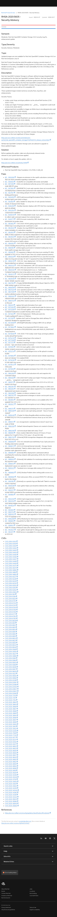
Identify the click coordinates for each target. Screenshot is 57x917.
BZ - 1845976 (9, 215)
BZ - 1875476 (9, 338)
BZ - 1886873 (9, 446)
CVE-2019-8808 (10, 621)
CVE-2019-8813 (10, 627)
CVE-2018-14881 (10, 572)
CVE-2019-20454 (11, 687)
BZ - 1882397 (9, 387)
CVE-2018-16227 (10, 577)
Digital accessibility (35, 909)
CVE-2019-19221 (10, 674)
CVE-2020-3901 (10, 726)
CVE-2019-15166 (10, 660)
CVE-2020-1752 (10, 700)
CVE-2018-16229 (10, 581)
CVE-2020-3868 (10, 711)
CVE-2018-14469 (11, 563)
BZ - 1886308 (9, 426)
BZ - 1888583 (9, 453)
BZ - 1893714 (9, 512)
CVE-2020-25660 (11, 806)
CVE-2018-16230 (10, 583)
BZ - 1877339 (9, 340)
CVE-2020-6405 (11, 731)
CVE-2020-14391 (10, 795)
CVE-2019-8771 (10, 614)
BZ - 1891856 (9, 495)
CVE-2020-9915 (10, 771)
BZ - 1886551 (9, 433)
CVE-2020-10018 (11, 775)
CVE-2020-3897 (10, 720)
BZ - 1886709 (9, 437)
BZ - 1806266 (9, 177)
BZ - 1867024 (9, 290)
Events (3, 891)
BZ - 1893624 (9, 506)
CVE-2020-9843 (10, 757)
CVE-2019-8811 (10, 623)
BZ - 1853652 (9, 224)
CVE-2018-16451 (10, 588)
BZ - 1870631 (9, 314)
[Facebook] (50, 839)
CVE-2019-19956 (10, 678)
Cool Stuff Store (34, 895)
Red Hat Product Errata (8, 12)
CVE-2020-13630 (11, 782)
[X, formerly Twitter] (54, 839)
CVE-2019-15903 (10, 663)
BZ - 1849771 (9, 219)
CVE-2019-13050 (10, 652)
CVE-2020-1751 (10, 698)
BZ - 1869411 (9, 305)
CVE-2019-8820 (10, 638)
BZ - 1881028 (9, 378)
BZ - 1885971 (9, 422)
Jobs (31, 889)
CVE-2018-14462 (11, 548)
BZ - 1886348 (9, 431)
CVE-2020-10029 (11, 777)
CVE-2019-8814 (10, 630)
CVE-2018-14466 (11, 557)
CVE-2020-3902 (10, 729)
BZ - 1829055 (9, 197)
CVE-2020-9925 (10, 773)
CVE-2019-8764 (10, 608)
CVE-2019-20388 (11, 685)
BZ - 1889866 (9, 477)
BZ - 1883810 (9, 400)
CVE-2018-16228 (10, 579)
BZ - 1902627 (9, 530)
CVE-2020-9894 (11, 766)
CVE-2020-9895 (10, 768)
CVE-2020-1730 (10, 696)
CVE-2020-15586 (11, 801)
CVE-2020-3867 (10, 709)
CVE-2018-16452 (10, 590)
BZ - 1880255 (9, 373)
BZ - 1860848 (9, 279)
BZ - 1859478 (9, 261)
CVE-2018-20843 (11, 592)
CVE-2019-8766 (10, 610)
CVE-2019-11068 (10, 649)
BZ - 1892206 (9, 499)
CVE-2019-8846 (10, 647)
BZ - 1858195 (9, 248)
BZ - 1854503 (9, 237)
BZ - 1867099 (9, 292)
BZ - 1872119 (9, 318)
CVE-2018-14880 (11, 570)
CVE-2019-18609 (11, 671)
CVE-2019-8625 (10, 599)
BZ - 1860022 (9, 265)
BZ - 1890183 (9, 481)
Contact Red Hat (5, 893)
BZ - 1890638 (9, 486)
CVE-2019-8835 (10, 643)
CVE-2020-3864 (10, 704)
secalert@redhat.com (25, 821)
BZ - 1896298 (9, 519)
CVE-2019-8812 (10, 625)
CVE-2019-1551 (10, 594)
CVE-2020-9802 (10, 746)
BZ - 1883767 (9, 395)
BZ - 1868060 (9, 296)
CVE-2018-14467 (11, 559)
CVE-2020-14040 (11, 790)
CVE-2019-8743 (10, 605)
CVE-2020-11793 (10, 779)
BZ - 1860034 (9, 270)
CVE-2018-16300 (11, 585)
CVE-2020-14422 (11, 797)
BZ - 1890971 (9, 490)
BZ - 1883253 (9, 389)
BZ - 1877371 (9, 343)
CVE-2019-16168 (10, 665)
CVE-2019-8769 (10, 612)
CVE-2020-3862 (10, 702)
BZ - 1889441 (9, 468)
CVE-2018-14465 (11, 555)
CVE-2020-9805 (10, 751)
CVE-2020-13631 (10, 784)
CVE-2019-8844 (10, 645)
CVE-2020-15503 (11, 799)
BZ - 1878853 (9, 356)
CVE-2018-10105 (10, 544)
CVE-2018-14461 (10, 546)
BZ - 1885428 (9, 411)
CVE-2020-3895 (10, 718)
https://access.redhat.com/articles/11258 (14, 163)
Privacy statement (6, 907)
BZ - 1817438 (9, 184)
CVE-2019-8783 (10, 619)
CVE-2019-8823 (10, 641)
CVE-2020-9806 (11, 753)
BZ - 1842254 (9, 210)
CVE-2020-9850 (10, 760)
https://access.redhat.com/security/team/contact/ (15, 823)
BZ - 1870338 (9, 310)
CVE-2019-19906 (11, 676)
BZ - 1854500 (9, 228)
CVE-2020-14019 (11, 788)
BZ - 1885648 (9, 415)
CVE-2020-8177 (10, 737)
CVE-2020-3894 (10, 715)
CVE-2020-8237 (10, 740)
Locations (32, 891)
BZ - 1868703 (9, 301)
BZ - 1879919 (9, 369)
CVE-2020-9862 (10, 762)
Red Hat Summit (5, 898)
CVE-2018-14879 (11, 568)
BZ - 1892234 (9, 501)
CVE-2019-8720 (10, 603)
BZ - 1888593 (9, 459)
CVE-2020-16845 (11, 804)
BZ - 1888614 (9, 464)
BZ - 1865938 (9, 287)
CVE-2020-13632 (11, 786)
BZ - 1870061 (9, 307)
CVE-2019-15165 (10, 658)
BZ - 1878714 (9, 351)
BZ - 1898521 (9, 525)
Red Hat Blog (33, 893)
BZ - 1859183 (9, 252)
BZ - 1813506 (9, 182)
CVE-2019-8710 (10, 601)
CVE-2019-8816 (10, 634)
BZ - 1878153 (9, 347)
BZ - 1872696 (9, 323)
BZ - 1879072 (9, 365)
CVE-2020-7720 (10, 735)
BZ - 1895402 (9, 514)
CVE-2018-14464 (11, 552)
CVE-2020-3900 (11, 724)
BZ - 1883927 (9, 404)
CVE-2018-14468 (11, 561)
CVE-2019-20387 (11, 682)
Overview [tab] (3, 27)
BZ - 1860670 (9, 274)
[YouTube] (46, 839)
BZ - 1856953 (9, 243)
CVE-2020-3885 (10, 713)
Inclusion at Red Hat (6, 895)
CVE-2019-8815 (10, 632)
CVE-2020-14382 (11, 793)
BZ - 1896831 (9, 521)
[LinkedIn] (41, 839)
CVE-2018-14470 (11, 566)
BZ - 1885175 (9, 409)
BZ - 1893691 (9, 510)
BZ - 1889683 (9, 473)
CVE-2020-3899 (10, 722)
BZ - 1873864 (9, 327)
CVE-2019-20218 (10, 680)
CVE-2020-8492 (10, 742)
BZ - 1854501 (9, 232)
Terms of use (33, 907)
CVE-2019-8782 (10, 616)
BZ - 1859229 (9, 257)
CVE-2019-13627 (10, 654)
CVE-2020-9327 (10, 744)
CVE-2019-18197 (10, 669)
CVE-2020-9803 (10, 748)
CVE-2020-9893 (10, 764)
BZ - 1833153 (9, 202)
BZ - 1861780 (9, 283)
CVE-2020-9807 (11, 755)
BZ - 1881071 (9, 382)
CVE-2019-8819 (10, 636)
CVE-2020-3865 (10, 707)
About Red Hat (5, 889)
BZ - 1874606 (9, 334)
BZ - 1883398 (9, 393)
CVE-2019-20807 (11, 689)
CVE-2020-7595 (10, 733)
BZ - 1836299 (9, 206)
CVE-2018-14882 (10, 574)
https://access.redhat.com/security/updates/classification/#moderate (27, 813)
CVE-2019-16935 (10, 667)
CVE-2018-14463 (11, 550)
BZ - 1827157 (9, 193)
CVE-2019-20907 (11, 691)
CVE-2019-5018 (10, 597)
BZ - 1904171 (9, 532)
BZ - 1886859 (9, 442)
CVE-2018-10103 (10, 541)
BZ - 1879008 (9, 360)
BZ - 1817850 (9, 188)
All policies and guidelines (8, 909)
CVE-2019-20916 (10, 693)
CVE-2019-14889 (11, 656)
